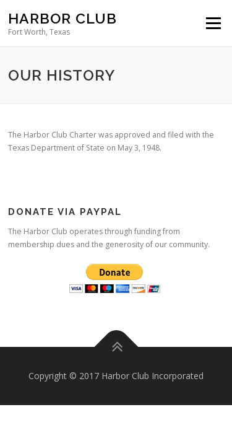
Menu (212, 23)
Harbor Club (62, 18)
